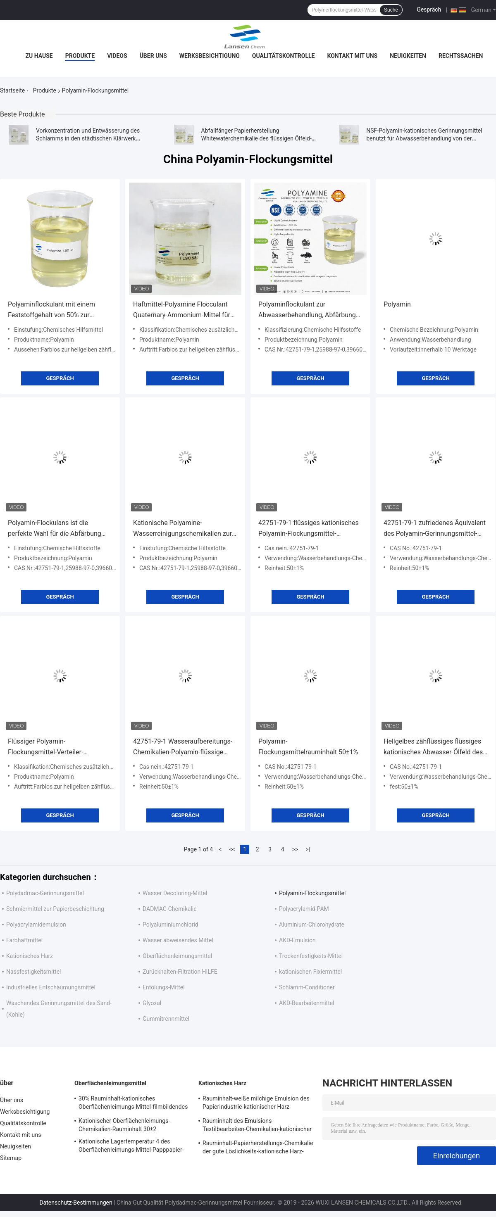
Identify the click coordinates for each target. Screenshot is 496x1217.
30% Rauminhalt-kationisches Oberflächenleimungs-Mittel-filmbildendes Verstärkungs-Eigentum (133, 1103)
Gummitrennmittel (166, 1018)
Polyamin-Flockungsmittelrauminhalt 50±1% (308, 746)
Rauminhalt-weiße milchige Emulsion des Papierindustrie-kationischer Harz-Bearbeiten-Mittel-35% (256, 1103)
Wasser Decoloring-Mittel (175, 893)
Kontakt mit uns (352, 55)
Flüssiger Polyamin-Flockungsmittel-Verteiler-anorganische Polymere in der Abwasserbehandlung (51, 747)
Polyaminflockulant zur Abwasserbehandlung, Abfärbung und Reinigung (307, 310)
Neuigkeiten (408, 55)
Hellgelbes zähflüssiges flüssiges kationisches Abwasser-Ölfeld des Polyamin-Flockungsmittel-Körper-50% (433, 747)
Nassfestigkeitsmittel (33, 971)
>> (295, 849)
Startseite (12, 90)
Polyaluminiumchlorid (170, 924)
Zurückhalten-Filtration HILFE (180, 971)
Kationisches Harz (29, 956)
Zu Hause (38, 55)
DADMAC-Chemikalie (170, 909)
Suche (391, 10)
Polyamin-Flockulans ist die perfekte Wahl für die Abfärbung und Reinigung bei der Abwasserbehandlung (54, 529)
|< (219, 849)
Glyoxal (152, 1003)
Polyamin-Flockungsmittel (312, 893)
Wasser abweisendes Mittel (178, 940)
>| (307, 849)
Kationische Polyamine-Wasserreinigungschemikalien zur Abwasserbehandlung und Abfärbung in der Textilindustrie (182, 529)
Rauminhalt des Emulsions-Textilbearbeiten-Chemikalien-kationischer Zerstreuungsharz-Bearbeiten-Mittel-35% (257, 1126)
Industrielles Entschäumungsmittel (50, 987)
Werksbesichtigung (209, 55)
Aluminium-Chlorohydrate (311, 924)
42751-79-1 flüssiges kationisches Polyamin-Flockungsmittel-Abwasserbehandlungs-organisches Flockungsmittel (308, 529)
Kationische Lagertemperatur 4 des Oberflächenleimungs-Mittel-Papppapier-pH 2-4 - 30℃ (131, 1146)
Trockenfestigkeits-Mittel (311, 956)
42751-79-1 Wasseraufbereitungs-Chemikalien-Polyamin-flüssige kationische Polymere (182, 747)
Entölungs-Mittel (164, 987)
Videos (117, 55)
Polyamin (397, 304)
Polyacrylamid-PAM (304, 909)
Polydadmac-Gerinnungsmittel (45, 893)
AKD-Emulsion (297, 940)
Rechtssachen (461, 55)
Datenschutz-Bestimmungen (75, 1202)
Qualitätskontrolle (283, 55)
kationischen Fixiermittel (310, 971)
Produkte (80, 55)
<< (232, 849)
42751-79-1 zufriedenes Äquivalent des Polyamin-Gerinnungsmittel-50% (435, 529)
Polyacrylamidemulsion (36, 924)
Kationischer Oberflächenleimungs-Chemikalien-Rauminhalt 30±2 (124, 1124)
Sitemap (10, 1158)
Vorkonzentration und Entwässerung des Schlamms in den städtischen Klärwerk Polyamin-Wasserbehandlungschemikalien (90, 138)
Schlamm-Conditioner (307, 987)
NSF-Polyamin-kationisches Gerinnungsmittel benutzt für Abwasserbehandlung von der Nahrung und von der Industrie (424, 138)
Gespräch (429, 9)
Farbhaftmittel (24, 940)
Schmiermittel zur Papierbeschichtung (55, 909)
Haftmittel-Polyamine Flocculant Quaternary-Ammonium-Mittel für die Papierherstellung (181, 310)
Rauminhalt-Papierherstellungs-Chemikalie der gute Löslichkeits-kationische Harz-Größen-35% (258, 1148)
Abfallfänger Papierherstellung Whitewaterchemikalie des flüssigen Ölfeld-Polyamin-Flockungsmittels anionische (256, 138)
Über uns (153, 55)
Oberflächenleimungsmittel (177, 956)
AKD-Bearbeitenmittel (306, 1003)
